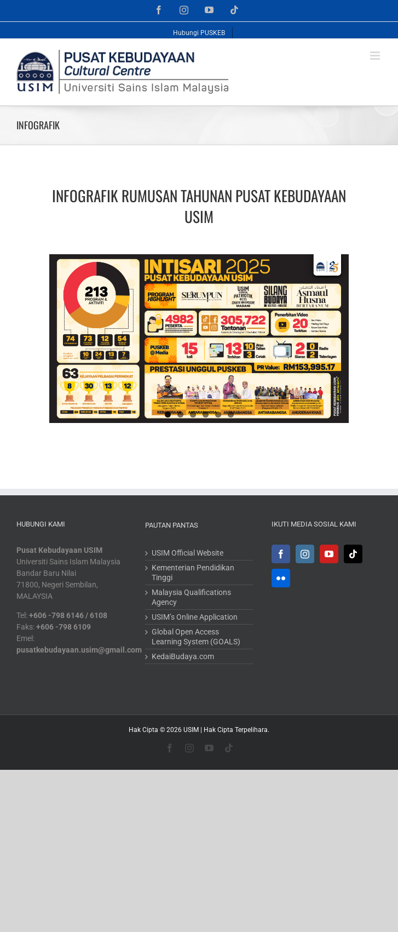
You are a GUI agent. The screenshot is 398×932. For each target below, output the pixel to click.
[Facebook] (281, 554)
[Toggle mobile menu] (376, 55)
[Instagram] (305, 554)
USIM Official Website (187, 552)
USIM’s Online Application (195, 617)
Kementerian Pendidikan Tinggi (193, 572)
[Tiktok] (353, 554)
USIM (191, 730)
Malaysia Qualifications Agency (191, 597)
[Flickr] (281, 578)
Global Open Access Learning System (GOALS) (196, 636)
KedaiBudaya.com (183, 656)
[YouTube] (329, 554)
